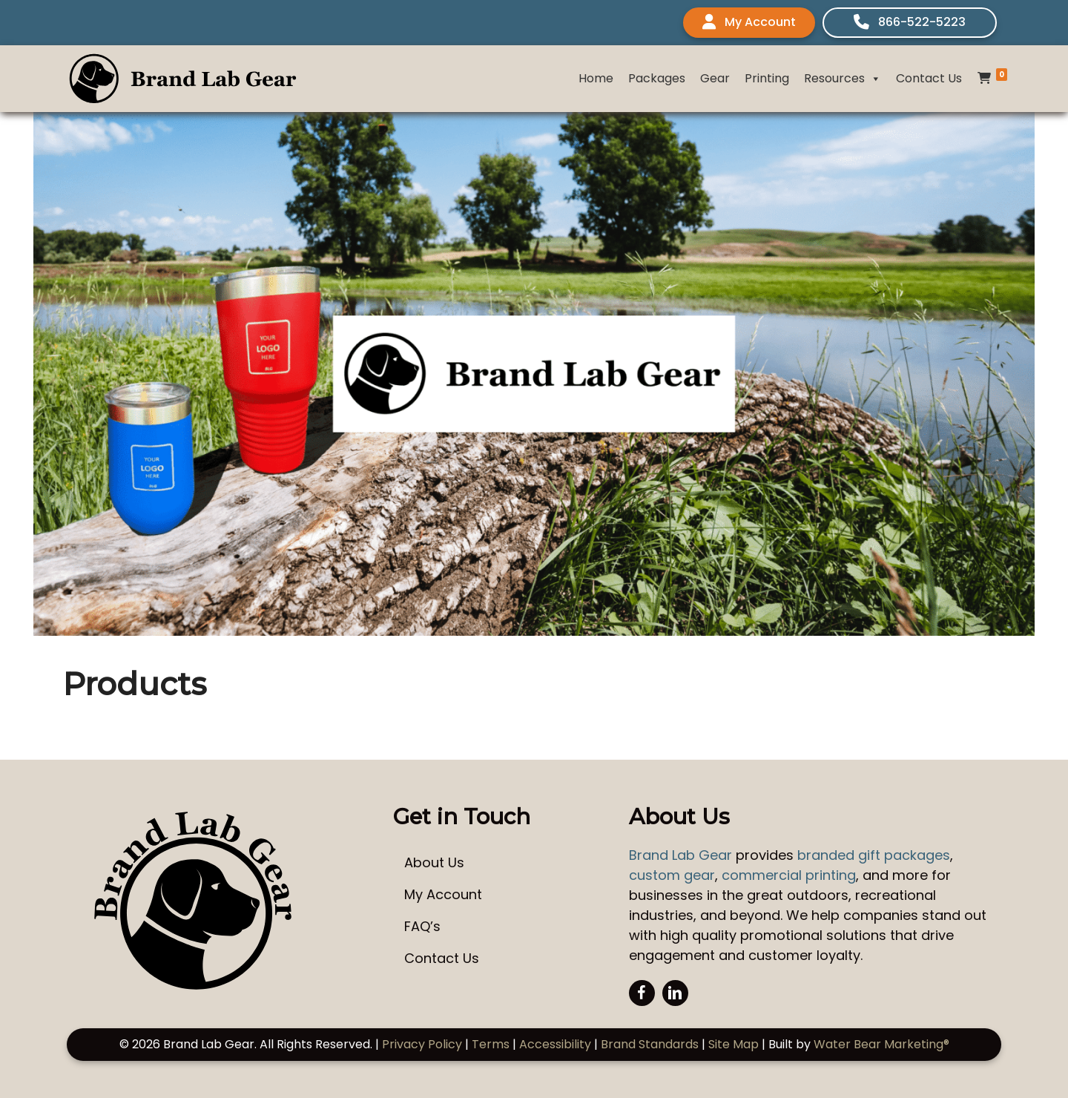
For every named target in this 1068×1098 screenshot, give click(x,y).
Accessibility (555, 1044)
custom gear (672, 875)
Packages (656, 78)
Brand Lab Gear (680, 855)
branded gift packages (873, 855)
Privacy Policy (422, 1044)
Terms (491, 1044)
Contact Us (929, 78)
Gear (715, 78)
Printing (767, 78)
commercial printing (789, 875)
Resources (842, 78)
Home (595, 78)
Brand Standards (650, 1044)
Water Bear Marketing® (881, 1044)
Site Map (733, 1044)
